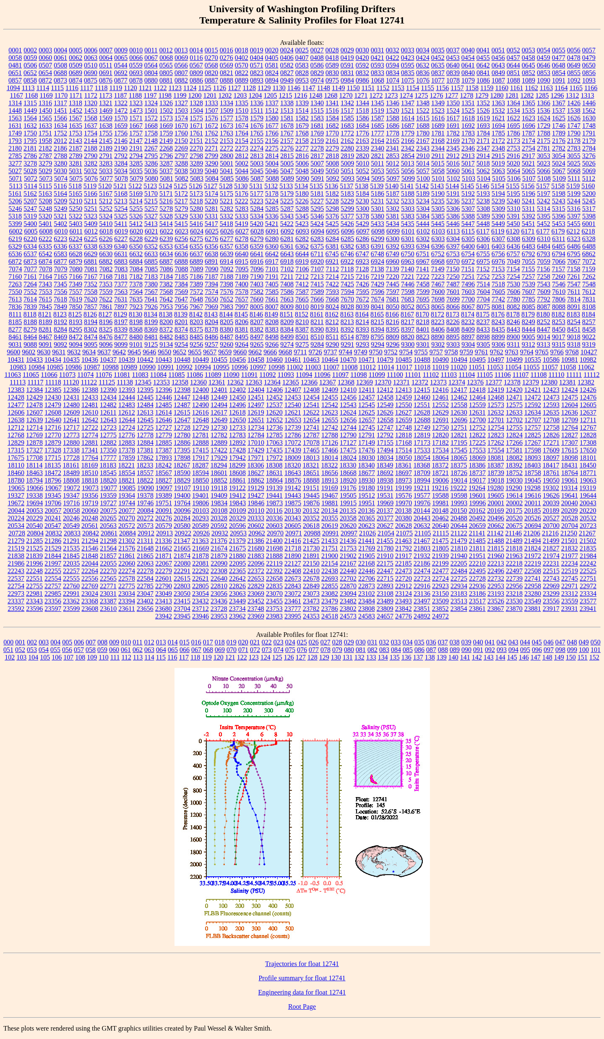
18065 (458, 457)
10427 (589, 352)
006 (79, 642)
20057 (53, 510)
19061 (569, 480)
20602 (255, 525)
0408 (317, 57)
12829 (16, 442)
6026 (227, 231)
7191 (272, 276)
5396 (558, 216)
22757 (52, 586)
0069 (181, 57)
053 (32, 649)
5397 (574, 216)
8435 (498, 329)
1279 (481, 95)
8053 (423, 306)
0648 (558, 65)
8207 (256, 321)
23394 (126, 601)
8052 (407, 306)
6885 (151, 261)
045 (537, 642)
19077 (108, 487)
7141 (422, 269)
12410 (348, 389)
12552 (440, 404)
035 (419, 642)
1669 (166, 125)
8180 (543, 314)
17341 (89, 450)
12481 (89, 404)
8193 (75, 321)
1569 (105, 118)
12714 (34, 427)
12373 (438, 382)
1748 (589, 125)
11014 (386, 367)
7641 (151, 299)
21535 (71, 548)
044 (525, 642)
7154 (513, 269)
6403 (498, 246)
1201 (209, 95)
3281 (75, 163)
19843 (237, 503)
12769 (34, 435)
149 (559, 657)
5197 (543, 193)
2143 (75, 140)
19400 (182, 495)
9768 (572, 352)
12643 (108, 419)
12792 (385, 435)
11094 (304, 374)
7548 (589, 284)
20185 (532, 510)
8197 (121, 321)
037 (443, 642)
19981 (440, 503)
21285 (34, 540)
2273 (241, 148)
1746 (558, 125)
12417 (458, 389)
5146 (482, 186)
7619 (75, 299)
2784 (589, 148)
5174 (211, 193)
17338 (71, 450)
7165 (60, 276)
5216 (166, 201)
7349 (75, 284)
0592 (362, 65)
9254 (181, 344)
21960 (495, 555)
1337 (272, 102)
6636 (181, 253)
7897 (121, 306)
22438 (329, 570)
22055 (108, 563)
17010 (255, 442)
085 (408, 649)
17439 (292, 450)
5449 (498, 223)
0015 (211, 50)
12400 (200, 389)
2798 (196, 155)
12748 (403, 427)
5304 (423, 208)
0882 (181, 80)
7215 (347, 276)
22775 (126, 586)
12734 (255, 427)
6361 (287, 246)
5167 (105, 193)
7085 (151, 269)
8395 (392, 329)
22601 (163, 578)
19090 (145, 487)
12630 (458, 412)
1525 (468, 110)
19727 (108, 503)
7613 (15, 299)
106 (57, 657)
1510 (241, 110)
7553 (45, 291)
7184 (166, 276)
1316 (45, 102)
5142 (422, 186)
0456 (498, 57)
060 (114, 649)
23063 (237, 593)
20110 (256, 510)
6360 (272, 246)
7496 (468, 284)
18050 (403, 457)
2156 (272, 140)
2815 (287, 155)
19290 (513, 487)
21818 (514, 548)
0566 (181, 65)
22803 (182, 586)
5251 (90, 208)
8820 (407, 336)
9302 (438, 344)
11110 (556, 374)
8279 (30, 329)
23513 (458, 601)
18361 (403, 465)
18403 (532, 465)
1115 (57, 87)
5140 (391, 186)
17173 (422, 442)
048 (572, 642)
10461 (292, 359)
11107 (521, 374)
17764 (89, 457)
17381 (145, 450)
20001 (495, 503)
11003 (313, 367)
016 (196, 642)
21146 (513, 533)
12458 (385, 397)
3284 (121, 163)
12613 (145, 412)
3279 (45, 163)
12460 (422, 397)
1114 (42, 87)
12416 (440, 389)
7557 (75, 291)
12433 (89, 397)
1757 (136, 133)
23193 (495, 593)
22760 (71, 586)
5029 (45, 170)
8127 (105, 314)
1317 (60, 102)
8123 (60, 314)
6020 (136, 231)
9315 (558, 344)
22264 (89, 570)
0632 (423, 65)
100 (584, 649)
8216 (392, 321)
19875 (292, 503)
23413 (163, 601)
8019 (317, 306)
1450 (45, 110)
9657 (209, 352)
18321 (310, 465)
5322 (75, 216)
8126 (90, 314)
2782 (558, 148)
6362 (302, 246)
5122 (135, 186)
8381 (241, 329)
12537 (274, 404)
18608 (237, 472)
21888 (274, 555)
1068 (377, 80)
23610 (108, 608)
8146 (256, 314)
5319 (30, 216)
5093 (347, 178)
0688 (60, 72)
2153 (226, 140)
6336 (60, 246)
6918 (287, 261)
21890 (292, 555)
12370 (383, 382)
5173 (196, 193)
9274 (287, 344)
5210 (75, 201)
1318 (75, 102)
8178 (513, 314)
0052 (513, 50)
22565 (108, 578)
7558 (90, 291)
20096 (182, 510)
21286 (52, 540)
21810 (458, 548)
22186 (422, 563)
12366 (309, 382)
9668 (285, 352)
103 (21, 657)
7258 (543, 276)
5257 (151, 208)
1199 (179, 95)
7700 (468, 299)
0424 (423, 57)
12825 (532, 435)
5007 (317, 163)
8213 (347, 321)
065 (173, 649)
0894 (272, 80)
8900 (513, 336)
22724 (440, 578)
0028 (332, 50)
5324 (105, 216)
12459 (403, 397)
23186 (477, 593)
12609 (71, 412)
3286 (151, 163)
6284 (332, 238)
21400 (274, 540)
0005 (75, 50)
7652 (226, 299)
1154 (412, 87)
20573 (145, 525)
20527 (551, 518)
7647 (181, 299)
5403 (75, 223)
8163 (347, 314)
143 (489, 657)
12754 (495, 427)
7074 (15, 269)
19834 (219, 503)
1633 (45, 125)
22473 (403, 570)
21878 (200, 555)
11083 (140, 374)
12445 (145, 397)
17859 (126, 457)
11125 (107, 382)
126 (289, 657)
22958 (532, 586)
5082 (181, 178)
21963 (514, 555)
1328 (196, 102)
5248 (45, 208)
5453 (558, 223)
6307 (498, 238)
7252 (483, 276)
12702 (514, 419)
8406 (438, 329)
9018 (574, 336)
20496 (495, 518)
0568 (211, 65)
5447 (468, 223)
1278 (466, 95)
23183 (458, 593)
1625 (558, 118)
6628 (75, 253)
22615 (182, 578)
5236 (453, 201)
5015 (438, 163)
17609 (551, 450)
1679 (302, 125)
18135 (52, 465)
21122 (458, 533)
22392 (274, 570)
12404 (255, 389)
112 (126, 657)
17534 (440, 450)
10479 (385, 359)
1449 (30, 110)
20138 (403, 510)
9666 (270, 352)
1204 (255, 95)
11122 (89, 382)
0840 (468, 72)
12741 (311, 427)
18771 (588, 472)
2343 (423, 148)
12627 (403, 412)
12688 (422, 419)
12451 (255, 397)
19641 (569, 495)
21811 (477, 548)
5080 (151, 178)
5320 (45, 216)
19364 (126, 495)
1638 (105, 125)
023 (278, 642)
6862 (589, 253)
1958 (45, 140)
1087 (498, 80)
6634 (166, 253)
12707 (532, 419)
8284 (60, 329)
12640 (52, 419)
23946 (200, 616)
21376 (219, 540)
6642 (272, 253)
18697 (403, 472)
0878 (136, 80)
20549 (71, 525)
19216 (440, 487)
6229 (151, 238)
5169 (136, 193)
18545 (108, 472)
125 (277, 657)
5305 (438, 208)
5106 (514, 178)
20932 (219, 533)
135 (395, 657)
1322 (121, 102)
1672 (211, 125)
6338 (90, 246)
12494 (219, 404)
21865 (145, 555)
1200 (194, 95)
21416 (292, 540)
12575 (514, 404)
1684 (362, 125)
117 (184, 657)
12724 (126, 427)
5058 (438, 170)
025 (302, 642)
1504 (196, 110)
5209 (60, 201)
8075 (483, 306)
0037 (453, 50)
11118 (53, 382)
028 (337, 642)
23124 (403, 593)
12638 (16, 419)
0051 (498, 50)
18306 (255, 465)
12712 (16, 427)
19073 (90, 487)
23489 (385, 601)
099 (572, 649)
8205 (226, 321)
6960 (392, 261)
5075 (76, 178)
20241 (52, 518)
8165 (377, 314)
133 (371, 657)
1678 (287, 125)
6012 (91, 231)
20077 (127, 510)
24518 (329, 616)
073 (267, 649)
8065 (438, 306)
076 (302, 649)
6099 (393, 231)
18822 (145, 480)
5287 (287, 208)
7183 (151, 276)
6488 (589, 246)
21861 (126, 555)
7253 (498, 276)
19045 (532, 480)
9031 (15, 344)
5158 (558, 186)
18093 (532, 457)
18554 (126, 472)
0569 (226, 65)
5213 (121, 201)
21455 (385, 540)
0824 (272, 72)
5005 (287, 163)
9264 (241, 344)
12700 (477, 419)
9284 (317, 344)
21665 (182, 548)
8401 (423, 329)
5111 (574, 178)
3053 (543, 155)
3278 (30, 163)
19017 (477, 480)
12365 (290, 382)
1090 (543, 80)
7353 (105, 284)
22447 (385, 570)
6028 (257, 231)
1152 (382, 87)
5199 (574, 193)
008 (102, 642)
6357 (226, 246)
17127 (348, 442)
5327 (151, 216)
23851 (422, 608)
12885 (163, 442)
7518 (498, 284)
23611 (126, 608)
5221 (226, 201)
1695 (513, 125)
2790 (90, 155)
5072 (30, 178)
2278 (317, 148)
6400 (468, 246)
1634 (60, 125)
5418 (226, 223)
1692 (468, 125)
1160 (501, 87)
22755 (34, 586)
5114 (30, 186)
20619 (329, 525)
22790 (163, 586)
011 (137, 642)
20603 (274, 525)
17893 (163, 457)
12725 (145, 427)
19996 (477, 503)
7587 (302, 291)
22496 (495, 570)
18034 (385, 457)
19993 (458, 503)
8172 (437, 314)
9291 (347, 344)
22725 (458, 578)
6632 (136, 253)
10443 (163, 359)
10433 (34, 359)
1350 (453, 102)
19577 (422, 495)
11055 (531, 367)
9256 (196, 344)
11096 (322, 374)
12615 (182, 412)
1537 (558, 110)
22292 (200, 570)
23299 (551, 593)
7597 (392, 291)
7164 (45, 276)
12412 (385, 389)
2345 (453, 148)
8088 (558, 306)
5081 (166, 178)
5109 (559, 178)
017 (208, 642)
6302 (423, 238)
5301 (377, 208)
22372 (255, 570)
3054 (558, 155)
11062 (586, 367)
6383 (362, 246)
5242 (543, 201)
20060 (90, 510)
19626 (551, 495)
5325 (121, 216)
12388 (89, 389)
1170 (61, 95)
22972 (588, 586)
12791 (366, 435)
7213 (317, 276)
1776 (362, 133)
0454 (468, 57)
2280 (347, 148)
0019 (256, 50)
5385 (438, 216)
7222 (423, 276)
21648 (145, 548)
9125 (151, 344)
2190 (121, 148)
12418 (477, 389)
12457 (366, 397)
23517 (477, 601)
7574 (211, 291)
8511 (331, 336)
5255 (136, 208)
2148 (151, 140)
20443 (422, 518)
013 (161, 642)
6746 (347, 253)
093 (502, 649)
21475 (440, 540)
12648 (200, 419)
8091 (574, 306)
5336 (272, 216)
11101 (413, 374)
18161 (70, 465)
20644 (458, 525)
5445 (438, 223)
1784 (483, 133)
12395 (145, 389)
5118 (74, 186)
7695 (423, 299)
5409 (90, 223)
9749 (360, 352)
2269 (181, 148)
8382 (256, 329)
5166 (90, 193)
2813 (256, 155)
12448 (200, 397)
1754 (90, 133)
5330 (196, 216)
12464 (477, 397)
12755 (514, 427)
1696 (528, 125)
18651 (311, 472)
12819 (422, 435)
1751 (45, 133)
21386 (255, 540)
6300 (392, 238)
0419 (347, 57)
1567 (75, 118)
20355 (329, 518)
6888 (181, 261)
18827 (163, 480)
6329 (15, 246)
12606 (16, 412)
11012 (367, 367)
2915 (498, 155)
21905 (366, 555)
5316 (574, 208)
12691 (440, 419)
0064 (105, 57)
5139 (376, 186)
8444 (528, 329)
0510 (90, 65)
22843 (292, 586)
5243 (558, 201)
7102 (287, 269)
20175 (513, 510)
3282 (90, 163)
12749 (422, 427)
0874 (75, 80)
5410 (105, 223)
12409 (329, 389)
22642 (237, 578)
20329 (237, 518)
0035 (438, 50)
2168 (438, 140)
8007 (272, 306)
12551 (422, 404)
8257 (589, 321)
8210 (302, 321)
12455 (329, 397)
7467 (438, 284)
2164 (377, 140)
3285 (136, 163)
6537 (30, 253)
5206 (15, 201)
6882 (105, 261)
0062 (75, 57)
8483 (181, 336)
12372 (419, 382)
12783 (237, 435)
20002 (514, 503)
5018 (483, 163)
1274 (406, 95)
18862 (255, 480)
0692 (121, 72)
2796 (166, 155)
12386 (71, 389)
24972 (440, 616)
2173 (513, 140)
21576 (126, 548)
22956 (514, 586)
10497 (495, 359)
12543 (348, 404)
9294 (377, 344)
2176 (558, 140)
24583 (366, 616)
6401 (483, 246)
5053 (377, 170)
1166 (590, 87)
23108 (385, 593)
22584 (145, 578)
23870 (514, 608)
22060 (126, 563)
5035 (136, 170)
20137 (384, 510)
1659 (121, 125)
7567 (151, 291)
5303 (407, 208)
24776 (403, 616)
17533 (422, 450)
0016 (226, 50)
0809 (196, 72)
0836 (423, 72)
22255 (52, 570)
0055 (558, 50)
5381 (392, 216)
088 (443, 649)
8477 (121, 336)
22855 (329, 586)
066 (185, 649)
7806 (558, 299)
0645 (528, 65)
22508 (532, 570)
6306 (483, 238)
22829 (255, 586)
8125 (75, 314)
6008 (45, 231)
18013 (311, 457)
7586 (287, 291)
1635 (75, 125)
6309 (528, 238)
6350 (136, 246)
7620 (90, 299)
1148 (323, 87)
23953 (219, 616)
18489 (71, 472)
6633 (151, 253)
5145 (467, 186)
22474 (422, 570)
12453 (292, 397)
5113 (15, 186)
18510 (89, 472)
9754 (406, 352)
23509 (440, 601)
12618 (237, 412)
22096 (255, 563)
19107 (182, 487)
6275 (196, 238)
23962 (237, 616)
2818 (332, 155)
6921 (332, 261)
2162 (347, 140)
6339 (105, 246)
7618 (60, 299)
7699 (453, 299)
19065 (16, 487)
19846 (255, 503)
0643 (498, 65)
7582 (256, 291)
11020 (458, 367)
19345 (52, 495)
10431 (16, 359)
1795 (30, 140)
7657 (241, 299)
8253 (558, 321)
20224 (16, 518)
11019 (440, 367)
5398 (589, 216)
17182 (440, 442)
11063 (13, 374)
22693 (329, 578)
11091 (249, 374)
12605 (588, 404)
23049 (163, 593)
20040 (569, 503)
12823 (495, 435)
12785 (274, 435)
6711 (316, 253)
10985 (55, 367)
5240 (513, 201)
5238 (483, 201)
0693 (136, 72)
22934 (458, 586)
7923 (136, 306)
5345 (302, 216)
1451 (60, 110)
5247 (30, 208)
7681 (392, 299)
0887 (211, 80)
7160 (15, 276)
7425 (347, 284)
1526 (483, 110)
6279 (256, 238)
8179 (528, 314)
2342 (407, 148)
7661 (272, 299)
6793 (543, 253)
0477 (558, 57)
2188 (90, 148)
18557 (145, 472)
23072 (292, 593)
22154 (329, 563)
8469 (60, 336)
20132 (310, 510)
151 (583, 657)
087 (431, 649)
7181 (121, 276)
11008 (349, 367)
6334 (30, 246)
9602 (28, 352)
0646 (543, 65)
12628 (422, 412)
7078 (45, 269)
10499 (514, 359)
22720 (403, 578)
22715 (385, 578)
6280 (272, 238)
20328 (219, 518)
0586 (317, 65)
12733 (237, 427)
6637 (196, 253)
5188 (407, 193)
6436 (513, 246)
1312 (572, 95)
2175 (543, 140)
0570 (241, 65)
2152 (211, 140)
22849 (311, 586)
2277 (302, 148)
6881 (90, 261)
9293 (362, 344)
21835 (588, 548)
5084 (212, 178)
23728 (219, 608)
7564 (136, 291)
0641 (468, 65)
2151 (196, 140)
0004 (60, 50)
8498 (272, 336)
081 (361, 649)
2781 (543, 148)
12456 (348, 397)
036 (431, 642)
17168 (403, 442)
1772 (347, 133)
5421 (272, 223)
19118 (219, 487)
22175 (385, 563)
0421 (377, 57)
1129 (264, 87)
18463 (34, 472)
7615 (45, 299)
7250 (453, 276)
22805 (200, 586)
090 (466, 649)
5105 (498, 178)
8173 (452, 314)
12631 (477, 412)
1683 (347, 125)
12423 (551, 389)
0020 (272, 50)
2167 (423, 140)
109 (92, 657)
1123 (175, 87)
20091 (164, 510)
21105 (422, 533)
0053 (528, 50)
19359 (108, 495)
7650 (211, 299)
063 (149, 649)
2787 (45, 155)
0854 (558, 72)
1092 (574, 80)
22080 (182, 563)
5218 (196, 201)
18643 (292, 472)
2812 (241, 155)
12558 (458, 404)
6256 (181, 238)
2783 (574, 148)
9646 (149, 352)
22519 (569, 570)
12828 (588, 435)
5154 (497, 186)
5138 (361, 186)
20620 (348, 525)
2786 (30, 155)
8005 (256, 306)
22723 (422, 578)
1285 (542, 95)
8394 (377, 329)
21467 (422, 540)
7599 (423, 291)
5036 (151, 170)
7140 (407, 269)
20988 (312, 533)
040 (478, 642)
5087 (257, 178)
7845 (45, 306)
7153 (498, 269)
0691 (105, 72)
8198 (136, 321)
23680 (163, 608)
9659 (225, 352)
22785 (145, 586)
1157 (456, 87)
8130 (135, 314)
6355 (196, 246)
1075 (407, 80)
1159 (486, 87)
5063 (498, 170)
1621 (498, 118)
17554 (495, 450)
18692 (385, 472)
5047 (287, 170)
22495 (477, 570)
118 (195, 657)
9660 (240, 352)
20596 (237, 525)
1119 (115, 87)
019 (231, 642)
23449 (237, 601)
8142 (196, 314)
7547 (574, 284)
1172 (90, 95)
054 (44, 649)
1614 (407, 118)
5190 (438, 193)
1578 (241, 118)
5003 (256, 163)
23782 (311, 608)
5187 (392, 193)
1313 (587, 95)
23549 (532, 601)
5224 (272, 201)
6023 (181, 231)
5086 (242, 178)
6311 (558, 238)
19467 (329, 495)
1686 (392, 125)
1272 (376, 95)
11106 (503, 374)
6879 (75, 261)
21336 (163, 540)
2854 (407, 155)
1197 (149, 95)
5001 (226, 163)
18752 (514, 472)
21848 (89, 555)
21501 (569, 540)
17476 (366, 450)
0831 (347, 72)
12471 (514, 397)
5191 (453, 193)
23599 (71, 608)
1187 (120, 95)
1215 (285, 95)
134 (383, 657)
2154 (241, 140)
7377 (121, 284)
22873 (366, 586)
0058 (15, 57)
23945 (182, 616)
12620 (274, 412)
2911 (437, 155)
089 (455, 649)
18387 (495, 465)
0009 (121, 50)
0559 (136, 65)
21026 (367, 533)
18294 (218, 465)
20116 (274, 510)
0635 (438, 65)
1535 (528, 110)
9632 (74, 352)
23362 (71, 601)
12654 (311, 419)
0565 (166, 65)
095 (525, 649)
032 (384, 642)
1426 (574, 102)
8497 (256, 336)
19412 (237, 495)
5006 (302, 163)
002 (32, 642)
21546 (89, 548)
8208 (272, 321)
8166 (392, 314)
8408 (453, 329)
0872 (45, 80)
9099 (121, 344)
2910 (423, 155)
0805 (166, 72)
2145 (105, 140)
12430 (52, 397)
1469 (105, 110)
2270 (196, 148)
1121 (145, 87)
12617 (219, 412)
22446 (366, 570)
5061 (468, 170)
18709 (422, 472)
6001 (589, 223)
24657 (385, 616)
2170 (468, 140)
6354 (181, 246)
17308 (588, 442)
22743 (551, 578)
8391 (332, 329)
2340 (377, 148)
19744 (126, 503)
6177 (543, 231)
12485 (163, 404)
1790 (574, 133)
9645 (134, 352)
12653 (292, 419)
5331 (211, 216)
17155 (385, 442)
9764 (527, 352)
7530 (513, 284)
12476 (588, 397)
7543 (543, 284)
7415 (317, 284)
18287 (200, 465)
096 (537, 649)
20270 (126, 518)
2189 (105, 148)
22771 (108, 586)
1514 (302, 110)
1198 (165, 95)
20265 (108, 518)
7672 (362, 299)
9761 (481, 352)
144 (500, 657)
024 (290, 642)
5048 (302, 170)
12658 (385, 419)
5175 (226, 193)
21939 (440, 555)
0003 (45, 50)
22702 (348, 578)
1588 (392, 118)
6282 (302, 238)
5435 (407, 223)
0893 (256, 80)
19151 (311, 487)
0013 (181, 50)
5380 (377, 216)
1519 (377, 110)
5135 (316, 186)
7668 (332, 299)
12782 (219, 435)
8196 (105, 321)
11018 (422, 367)
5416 (196, 223)
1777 (377, 133)
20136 (366, 510)
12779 (163, 435)
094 (513, 649)
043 (513, 642)
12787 (311, 435)
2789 (75, 155)
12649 (219, 419)
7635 (136, 299)
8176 (498, 314)
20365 (366, 518)
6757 (513, 253)
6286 (362, 238)
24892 (422, 616)
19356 (89, 495)
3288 (181, 163)
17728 (71, 457)
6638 (211, 253)
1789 (558, 133)
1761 (196, 133)
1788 (543, 133)
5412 (136, 223)
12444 (126, 397)
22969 (551, 586)
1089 (528, 80)
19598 (458, 495)
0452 (438, 57)
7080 (76, 269)
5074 (61, 178)
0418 (332, 57)
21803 (422, 548)
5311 (528, 208)
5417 (211, 223)
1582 (302, 118)
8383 (272, 329)
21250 (568, 533)
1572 (151, 118)
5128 (225, 186)
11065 (31, 374)
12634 (532, 412)
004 (55, 642)
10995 (221, 367)
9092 (60, 344)
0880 (151, 80)
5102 (453, 178)
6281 (287, 238)
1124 (189, 87)
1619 (483, 118)
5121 (120, 186)
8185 (15, 321)
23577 (588, 601)
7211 (286, 276)
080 (349, 649)
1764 (241, 133)
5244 (574, 201)
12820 (440, 435)
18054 (422, 457)
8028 (347, 306)
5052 (362, 170)
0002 (30, 50)
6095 (332, 231)
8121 (45, 314)
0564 (151, 65)
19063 (588, 480)
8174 (467, 314)
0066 (136, 57)
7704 (483, 299)
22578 (126, 578)
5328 (166, 216)
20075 (108, 510)
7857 (90, 306)
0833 (377, 72)
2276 (287, 148)
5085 (227, 178)
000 (8, 642)
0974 (317, 80)
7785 (528, 299)
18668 (348, 472)
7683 (407, 299)
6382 (347, 246)
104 (33, 657)
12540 (292, 404)
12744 (348, 427)
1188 (135, 95)
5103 (468, 178)
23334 (588, 593)
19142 (292, 487)
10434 (52, 359)
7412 (302, 284)
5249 (60, 208)
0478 (574, 57)
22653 (255, 578)
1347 (407, 102)
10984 (36, 367)
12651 (255, 419)
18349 (384, 465)
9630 (43, 352)
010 (126, 642)
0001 (15, 50)
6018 (106, 231)
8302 (90, 329)
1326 (166, 102)
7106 (302, 269)
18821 (126, 480)
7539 (528, 284)
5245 (589, 201)
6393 (407, 246)
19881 (329, 503)
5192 (468, 193)
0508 (60, 65)
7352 (90, 284)
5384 (423, 216)
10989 (128, 367)
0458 (528, 57)
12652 (274, 419)
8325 (105, 329)
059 (102, 649)
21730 (311, 548)
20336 (274, 518)
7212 (302, 276)
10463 (311, 359)
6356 (211, 246)
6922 (347, 261)
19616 (532, 495)
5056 (407, 170)
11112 (591, 374)
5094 (363, 178)
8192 (60, 321)
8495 (241, 336)
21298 (108, 540)
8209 (287, 321)
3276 (589, 155)
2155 (256, 140)
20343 (292, 518)
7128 (362, 269)
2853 (392, 155)
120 (218, 657)
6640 (241, 253)
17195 (458, 442)
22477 (440, 570)
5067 (558, 170)
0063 (90, 57)
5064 (513, 170)
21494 (532, 540)
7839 (30, 306)
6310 (543, 238)
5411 (120, 223)
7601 (453, 291)
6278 (241, 238)
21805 (440, 548)
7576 (226, 291)
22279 (163, 570)
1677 (272, 125)
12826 (551, 435)
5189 (423, 193)
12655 (329, 419)
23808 (366, 608)
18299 (237, 465)
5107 (529, 178)
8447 (543, 329)
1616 (438, 118)
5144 (452, 186)
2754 (528, 148)
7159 (588, 269)
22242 (588, 563)
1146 (293, 87)
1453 (90, 110)
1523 (438, 110)
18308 (274, 465)
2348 (498, 148)
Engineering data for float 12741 (302, 992)
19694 (34, 503)
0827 (287, 72)
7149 (437, 269)
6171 (528, 231)
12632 (495, 412)
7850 (75, 306)
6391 (377, 246)
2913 (468, 155)
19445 (311, 495)
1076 (423, 80)
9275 (302, 344)
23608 (89, 608)
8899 (498, 336)
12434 (108, 397)
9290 (332, 344)
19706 (52, 503)
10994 (202, 367)
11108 (539, 374)
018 (220, 642)
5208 (45, 201)
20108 (219, 510)
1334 (226, 102)
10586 (551, 359)
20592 (219, 525)
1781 (438, 133)
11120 (71, 382)
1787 (528, 133)
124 (265, 657)
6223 (60, 238)
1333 (211, 102)
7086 (166, 269)
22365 (237, 570)
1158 (472, 87)
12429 (34, 397)
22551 (34, 578)
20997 (349, 533)
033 (396, 642)
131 (348, 657)
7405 (272, 284)
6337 (75, 246)
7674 (377, 299)
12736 (274, 427)
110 (103, 657)
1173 (105, 95)
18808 (71, 480)
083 (384, 649)
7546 (558, 284)
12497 (255, 404)
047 (560, 642)
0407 (302, 57)
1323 (136, 102)
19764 (182, 503)
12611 (108, 412)
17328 (52, 450)
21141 (477, 533)
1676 (256, 125)
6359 (256, 246)
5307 (468, 208)
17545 (458, 450)
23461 (292, 601)
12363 (253, 382)
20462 (440, 518)
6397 (453, 246)
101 (596, 649)
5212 (105, 201)
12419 (495, 389)
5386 (453, 216)
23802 (348, 608)
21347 (182, 540)
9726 (315, 352)
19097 (164, 487)
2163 (362, 140)
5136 (331, 186)
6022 (166, 231)
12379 (530, 382)
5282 (226, 208)
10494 (458, 359)
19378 (145, 495)
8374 (181, 329)
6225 (90, 238)
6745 (332, 253)
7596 (377, 291)
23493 (403, 601)
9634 (89, 352)
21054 (386, 533)
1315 (30, 102)
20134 (329, 510)
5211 (90, 201)
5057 (423, 170)
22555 (71, 578)
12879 (52, 442)
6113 (453, 231)
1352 (483, 102)
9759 (466, 352)
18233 (144, 465)
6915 (241, 261)
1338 (287, 102)
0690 (90, 72)
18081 (495, 457)
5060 (453, 170)
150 (571, 657)
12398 (182, 389)
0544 (121, 65)
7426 (362, 284)
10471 (366, 359)
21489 (514, 540)
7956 (181, 306)
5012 (392, 163)
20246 (71, 518)
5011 (377, 163)
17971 (255, 457)
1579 (256, 118)
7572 (196, 291)
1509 (226, 110)
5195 (513, 193)
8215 (377, 321)
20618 (311, 525)
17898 (182, 457)
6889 (196, 261)
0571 (256, 65)
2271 (211, 148)
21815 (495, 548)
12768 (16, 435)
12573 (495, 404)
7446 (407, 284)
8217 (407, 321)
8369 (151, 329)
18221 (126, 465)
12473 (551, 397)
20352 (311, 518)
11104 (466, 374)
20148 (440, 510)
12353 (161, 382)
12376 (475, 382)
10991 (165, 367)
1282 (527, 95)
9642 (119, 352)
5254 (121, 208)
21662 (163, 548)
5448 (483, 223)
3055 (574, 155)
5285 (272, 208)
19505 (348, 495)
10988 (110, 367)
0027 (317, 50)
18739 (495, 472)
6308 (513, 238)
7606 (513, 291)
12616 (200, 412)
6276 (211, 238)
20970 (275, 533)
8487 (226, 336)
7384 (181, 284)
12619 (255, 412)
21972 (532, 555)
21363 (200, 540)
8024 (332, 306)
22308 (219, 570)
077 (314, 649)
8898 (483, 336)
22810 (219, 586)
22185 (403, 563)
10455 (219, 359)
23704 (182, 608)
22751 (588, 578)
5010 (362, 163)
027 (325, 642)
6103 (438, 231)
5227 (317, 201)
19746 (145, 503)
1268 (330, 95)
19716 (71, 503)
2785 (15, 155)
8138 (165, 314)
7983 (226, 306)
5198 (558, 193)
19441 (274, 495)
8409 (468, 329)
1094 (13, 87)
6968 (438, 261)
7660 (256, 299)
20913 (164, 533)
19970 (403, 503)
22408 (292, 570)
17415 (200, 450)
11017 (404, 367)
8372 (166, 329)
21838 (16, 555)
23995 (292, 616)
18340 (366, 465)
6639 (226, 253)
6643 (287, 253)
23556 (551, 601)
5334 (256, 216)
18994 (422, 480)
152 (594, 657)
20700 (551, 525)
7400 (241, 284)
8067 (468, 306)
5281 (211, 208)
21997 (52, 563)
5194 (498, 193)
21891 (311, 555)
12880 (71, 442)
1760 (181, 133)
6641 (256, 253)
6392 (392, 246)
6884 (136, 261)
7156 (543, 269)
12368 (346, 382)
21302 (126, 540)
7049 (513, 261)
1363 (498, 102)
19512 (366, 495)
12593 (551, 404)
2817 (317, 155)
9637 (104, 352)
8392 (347, 329)
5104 (483, 178)
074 (278, 649)
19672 (16, 503)
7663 (287, 299)
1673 (226, 125)
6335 (45, 246)
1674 (241, 125)
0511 (105, 65)
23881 (532, 608)
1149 (338, 87)
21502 (588, 540)
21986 (16, 563)
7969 (211, 306)
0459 (543, 57)
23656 (145, 608)
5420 (256, 223)
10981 (569, 359)
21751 (329, 548)
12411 (366, 389)
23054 (200, 593)
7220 (392, 276)
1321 (105, 102)
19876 (311, 503)
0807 (181, 72)
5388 (468, 216)
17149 (366, 442)
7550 (15, 291)
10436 (89, 359)
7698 (438, 299)
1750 (30, 133)
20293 (200, 518)
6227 (121, 238)
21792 (403, 548)
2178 (574, 140)
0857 (15, 80)
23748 (255, 608)
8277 (15, 329)
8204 (211, 321)
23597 (52, 608)
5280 (196, 208)
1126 (219, 87)
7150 (452, 269)
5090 (302, 178)
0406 (287, 57)
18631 (274, 472)
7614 (30, 299)
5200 (589, 193)
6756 (498, 253)
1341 (332, 102)
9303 (453, 344)
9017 (558, 336)
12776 (126, 435)
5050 (332, 170)
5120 (105, 186)
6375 (317, 246)
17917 (200, 457)
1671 (196, 125)
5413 (151, 223)
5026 (589, 163)
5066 (543, 170)
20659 (477, 525)
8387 (302, 329)
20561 (89, 525)
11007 (331, 367)
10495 (477, 359)
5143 (437, 186)
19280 (495, 487)
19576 (403, 495)
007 (91, 642)
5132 (271, 186)
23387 (108, 601)
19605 (495, 495)
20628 (403, 525)
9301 (423, 344)
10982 (588, 359)
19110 (201, 487)
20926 (201, 533)
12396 (163, 389)
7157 (558, 269)
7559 (105, 291)
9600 (13, 352)
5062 (483, 170)
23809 (385, 608)
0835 (407, 72)
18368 (421, 465)
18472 (52, 472)
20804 (35, 533)
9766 (557, 352)
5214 (136, 201)
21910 (385, 555)
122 (242, 657)
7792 (543, 299)
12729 (200, 427)
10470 (348, 359)
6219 (15, 238)
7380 (151, 284)
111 (115, 657)
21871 (163, 555)
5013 (407, 163)
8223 (438, 321)
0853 (543, 72)
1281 (511, 95)
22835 (274, 586)
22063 (145, 563)
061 (126, 649)
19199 (403, 487)
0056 (574, 50)
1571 (136, 118)
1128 (249, 87)
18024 (348, 457)
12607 (34, 412)
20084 (145, 510)
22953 (495, 586)
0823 (256, 72)
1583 (317, 118)
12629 (440, 412)
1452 (75, 110)
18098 (569, 457)
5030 (60, 170)
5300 (362, 208)
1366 (543, 102)
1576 (211, 118)
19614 (514, 495)
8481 (151, 336)
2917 (528, 155)
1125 (204, 87)
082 (372, 649)
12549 (385, 404)
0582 (287, 65)
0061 (60, 57)
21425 (311, 540)
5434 (392, 223)
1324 (151, 102)
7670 (347, 299)
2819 (347, 155)
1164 (561, 87)
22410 (311, 570)
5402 (60, 223)
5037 (166, 170)
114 (149, 657)
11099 (377, 374)
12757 (532, 427)
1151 (368, 87)
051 (8, 649)
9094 (75, 344)
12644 (126, 419)
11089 (213, 374)
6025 (212, 231)
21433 (329, 540)
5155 (512, 186)
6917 (272, 261)
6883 (121, 261)
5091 (317, 178)
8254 (574, 321)
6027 (242, 231)
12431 (71, 397)
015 (185, 642)
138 (430, 657)
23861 (477, 608)
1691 (453, 125)
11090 (231, 374)
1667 (136, 125)
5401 (45, 223)
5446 (453, 223)
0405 (272, 57)
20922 (182, 533)
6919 (302, 261)
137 (418, 657)
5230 (362, 201)
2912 (453, 155)
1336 (256, 102)
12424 (569, 389)
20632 (422, 525)
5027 (15, 170)
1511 (256, 110)
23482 (348, 601)
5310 (513, 208)
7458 (423, 284)
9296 (392, 344)
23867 (495, 608)
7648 (196, 299)
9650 (164, 352)
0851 (513, 72)
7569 (181, 291)
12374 (456, 382)
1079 (468, 80)
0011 (150, 50)
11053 (495, 367)
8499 (287, 336)
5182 (332, 193)
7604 (483, 291)
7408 (287, 284)
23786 (329, 608)
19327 (16, 495)
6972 (468, 261)
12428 (16, 397)
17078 (311, 442)
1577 (226, 118)
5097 (393, 178)
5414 (166, 223)
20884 (127, 533)
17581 (514, 450)
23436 (219, 601)
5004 (272, 163)
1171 (75, 95)
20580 (182, 525)
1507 (211, 110)
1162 (531, 87)
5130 (240, 186)
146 (524, 657)
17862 (145, 457)
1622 (513, 118)
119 (206, 657)
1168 (31, 95)
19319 (587, 487)
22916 (422, 586)
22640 (219, 578)
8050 (392, 306)
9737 (330, 352)
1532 (498, 110)
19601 (477, 495)
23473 (311, 601)
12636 (569, 412)
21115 (440, 533)
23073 (311, 593)
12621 (292, 412)
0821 (226, 72)
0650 (589, 65)
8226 (453, 321)
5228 (332, 201)
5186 (377, 193)
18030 (366, 457)
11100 (395, 374)
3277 (15, 163)
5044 (241, 170)
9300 (407, 344)
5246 (15, 208)
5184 (362, 193)
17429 (255, 450)
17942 (237, 457)
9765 (542, 352)
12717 (71, 427)
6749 (392, 253)
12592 (532, 404)
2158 (302, 140)
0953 (302, 80)
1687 (407, 125)
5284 (256, 208)
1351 (468, 102)
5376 (332, 216)
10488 (422, 359)
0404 (256, 57)
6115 (467, 231)
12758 (551, 427)
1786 (513, 133)
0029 (347, 50)
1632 (30, 125)
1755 (105, 133)
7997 (241, 306)
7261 (574, 276)
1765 (256, 133)
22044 (89, 563)
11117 (35, 382)
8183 (573, 314)
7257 (528, 276)
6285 (347, 238)
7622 (105, 299)
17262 (495, 442)
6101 (408, 231)
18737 (477, 472)
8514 (347, 336)
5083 (196, 178)
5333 (241, 216)
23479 (329, 601)
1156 (442, 87)
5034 (121, 170)
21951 (477, 555)
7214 (332, 276)
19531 (385, 495)
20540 (34, 525)
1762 (211, 133)
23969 (255, 616)
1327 (181, 102)
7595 (362, 291)
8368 (136, 329)
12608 (52, 412)
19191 (385, 487)
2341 (392, 148)
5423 (302, 223)
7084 (136, 269)
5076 (91, 178)
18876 (292, 480)
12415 (422, 389)
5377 (347, 216)
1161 (516, 87)
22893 (385, 586)
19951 (366, 503)
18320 (292, 465)
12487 (182, 404)
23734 (237, 608)
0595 (407, 65)
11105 (484, 374)
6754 (468, 253)
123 (254, 657)
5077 (106, 178)
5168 (121, 193)
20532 (588, 518)
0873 (60, 80)
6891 (211, 261)
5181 (317, 193)
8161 (316, 314)
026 (314, 642)
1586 (362, 118)
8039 (362, 306)
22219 (532, 563)
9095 (90, 344)
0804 (151, 72)
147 (536, 657)
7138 (377, 269)
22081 (200, 563)
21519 (16, 548)
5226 (302, 201)
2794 (136, 155)
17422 (219, 450)
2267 (151, 148)
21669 (200, 548)
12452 (274, 397)
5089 (287, 178)
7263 (15, 284)
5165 (75, 193)
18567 (163, 472)
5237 (468, 201)
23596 (34, 608)
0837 (438, 72)
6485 (558, 246)
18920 (348, 480)
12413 (403, 389)
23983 (274, 616)
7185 (181, 276)
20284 (182, 518)
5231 (377, 201)
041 (490, 642)
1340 (317, 102)
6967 (423, 261)
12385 (52, 389)
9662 (255, 352)
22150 (311, 563)
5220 (211, 201)
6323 (574, 238)
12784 (255, 435)
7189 (241, 276)
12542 (329, 404)
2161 (332, 140)
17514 (403, 450)
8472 (75, 336)
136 (406, 657)
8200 (166, 321)
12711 (588, 419)
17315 (16, 450)
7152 (482, 269)
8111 (15, 314)
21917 (403, 555)
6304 (453, 238)
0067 (151, 57)
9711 (300, 352)
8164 (362, 314)
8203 (196, 321)
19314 (569, 487)
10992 (184, 367)
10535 (532, 359)
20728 (16, 533)
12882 (108, 442)
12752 (477, 427)
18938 (385, 480)
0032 (392, 50)
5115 (45, 186)
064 (161, 649)
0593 (377, 65)
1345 (377, 102)
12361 (216, 382)
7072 (589, 261)
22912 (403, 586)
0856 (589, 72)
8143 (211, 314)
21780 (385, 548)
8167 (407, 314)
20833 (72, 533)
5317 (589, 208)
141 (465, 657)
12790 (348, 435)
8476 (105, 336)
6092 (287, 231)
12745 (366, 427)
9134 (166, 344)
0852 (528, 72)
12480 (71, 404)
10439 (126, 359)
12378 (512, 382)
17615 (569, 450)
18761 (551, 472)
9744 (345, 352)
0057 (589, 50)
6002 (15, 231)
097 (549, 649)
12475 (569, 397)
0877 (121, 80)
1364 (513, 102)
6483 (528, 246)
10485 (403, 359)
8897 (468, 336)
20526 (532, 518)
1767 (287, 133)
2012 (60, 140)
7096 (257, 269)
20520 (514, 518)
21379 (237, 540)
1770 (332, 133)
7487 (453, 284)
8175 (482, 314)
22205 (458, 563)
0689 (75, 72)
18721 (440, 472)
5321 (60, 216)
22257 (71, 570)
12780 (182, 435)
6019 (121, 231)
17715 (52, 457)
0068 (166, 57)
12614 (163, 412)
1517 (347, 110)
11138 (125, 382)
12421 (532, 389)
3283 (105, 163)
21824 (532, 548)
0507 (45, 65)
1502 (166, 110)
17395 (182, 450)
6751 (423, 253)
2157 (287, 140)
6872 (15, 261)
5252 (105, 208)
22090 (219, 563)
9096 (105, 344)
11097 (340, 374)
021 (255, 642)
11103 (449, 374)
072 (255, 649)
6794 (558, 253)
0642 (483, 65)
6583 (60, 253)
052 (20, 649)
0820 (211, 72)
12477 (16, 404)
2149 (166, 140)
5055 (392, 170)
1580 (272, 118)
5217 (181, 201)
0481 (15, 65)
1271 (360, 95)
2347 (483, 148)
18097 (551, 457)
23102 (366, 593)
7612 (589, 291)
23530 (514, 601)
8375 (196, 329)
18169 (89, 465)
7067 (574, 261)
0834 (392, 72)
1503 (181, 110)
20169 (495, 510)
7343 (45, 284)
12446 (163, 397)
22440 (348, 570)
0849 (498, 72)
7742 (498, 299)
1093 (589, 80)
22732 (495, 578)
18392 (513, 465)
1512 (272, 110)
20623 (366, 525)
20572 (126, 525)
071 (243, 649)
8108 (589, 306)
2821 (377, 155)
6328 (589, 238)
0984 (347, 80)
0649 (574, 65)
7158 (573, 269)
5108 (544, 178)
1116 (71, 87)
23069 (255, 593)
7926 (151, 306)
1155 (427, 87)
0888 (226, 80)
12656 (348, 419)
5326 (136, 216)
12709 (569, 419)
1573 (166, 118)
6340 (121, 246)
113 (138, 657)
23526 (495, 601)
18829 (182, 480)
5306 (453, 208)
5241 (528, 201)
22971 (569, 586)
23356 (52, 601)
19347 (71, 495)
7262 (589, 276)
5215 (151, 201)
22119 (274, 563)
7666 (317, 299)
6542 (45, 253)
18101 (588, 457)
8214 (362, 321)
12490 (200, 404)
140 (453, 657)
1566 (60, 118)
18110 (16, 465)
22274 (126, 570)
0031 (377, 50)
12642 (89, 419)
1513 (287, 110)
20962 (256, 533)
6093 (302, 231)
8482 (166, 336)
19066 (34, 487)
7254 (513, 276)
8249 (528, 321)
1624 (543, 118)
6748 (377, 253)
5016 (453, 163)
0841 (483, 72)
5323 (90, 216)
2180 (15, 148)
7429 (377, 284)
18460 (16, 472)
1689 (438, 125)
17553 (477, 450)
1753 (75, 133)
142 (477, 657)
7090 (212, 269)
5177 (256, 193)
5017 (468, 163)
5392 (528, 216)
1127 (234, 87)
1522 (423, 110)
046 (549, 642)
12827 (569, 435)
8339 (121, 329)
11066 (49, 374)
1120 (130, 87)
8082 (513, 306)
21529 (52, 548)
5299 (347, 208)
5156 (527, 186)
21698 (274, 548)
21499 (551, 540)
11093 (286, 374)
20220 (587, 510)
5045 (256, 170)
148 (547, 657)
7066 (558, 261)
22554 (52, 578)
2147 (136, 140)
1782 (453, 133)
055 (55, 649)
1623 (528, 118)
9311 (513, 344)
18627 (255, 472)
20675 (514, 525)
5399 (15, 223)
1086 (483, 80)
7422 (332, 284)
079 (337, 649)
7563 (121, 291)
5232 (392, 201)
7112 (332, 269)
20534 (16, 525)
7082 (106, 269)
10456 (237, 359)
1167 (16, 95)
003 (44, 642)
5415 (181, 223)
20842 (90, 533)
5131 (256, 186)
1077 (438, 80)
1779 (407, 133)
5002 (241, 163)
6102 (423, 231)
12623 (329, 412)
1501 (151, 110)
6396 (438, 246)
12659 (403, 419)
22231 (551, 563)
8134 (150, 314)
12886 (182, 442)
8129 (120, 314)
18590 (182, 472)
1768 (302, 133)
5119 (89, 186)
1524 (453, 110)
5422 (287, 223)
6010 (61, 231)
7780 (513, 299)
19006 (440, 480)
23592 (16, 608)
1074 (392, 80)
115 (161, 657)
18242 (163, 465)
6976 (498, 261)
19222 (458, 487)
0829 (317, 72)
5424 (317, 223)
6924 (377, 261)
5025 (574, 163)
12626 (385, 412)
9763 (511, 352)
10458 (255, 359)
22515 (551, 570)
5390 (498, 216)
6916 (256, 261)
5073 (45, 178)
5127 (210, 186)
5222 (241, 201)
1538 (574, 110)
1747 (574, 125)
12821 (458, 435)
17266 (514, 442)
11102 (431, 374)
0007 (105, 50)
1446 (589, 102)
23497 (422, 601)
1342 (347, 102)
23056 (219, 593)
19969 (385, 503)
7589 (317, 291)
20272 (145, 518)
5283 (241, 208)
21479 (458, 540)
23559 (569, 601)
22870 (348, 586)
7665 (302, 299)
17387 (163, 450)
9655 (194, 352)
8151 (286, 314)
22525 (588, 570)
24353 (311, 616)
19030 (514, 480)
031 (372, 642)
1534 (513, 110)
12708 (551, 419)
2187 (75, 148)
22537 (16, 578)
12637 (588, 412)
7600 (438, 291)
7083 (121, 269)
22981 (34, 593)
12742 (329, 427)
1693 (483, 125)
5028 (30, 170)
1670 (181, 125)
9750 (376, 352)
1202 (225, 95)
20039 (551, 503)
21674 (219, 548)
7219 (377, 276)
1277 (451, 95)
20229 (34, 518)
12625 (366, 412)
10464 (329, 359)
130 (336, 657)
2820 (362, 155)
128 (312, 657)
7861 (105, 306)
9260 (226, 344)
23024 (89, 593)
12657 (366, 419)
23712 (200, 608)
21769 (366, 548)
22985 (52, 593)
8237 (483, 321)
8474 (90, 336)
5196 (528, 193)
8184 (588, 314)
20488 (458, 518)
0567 (196, 65)
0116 (196, 57)
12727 (163, 427)
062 (138, 649)
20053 (34, 510)
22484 (458, 570)
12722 (89, 427)
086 (419, 649)
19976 (422, 503)
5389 (483, 216)
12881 (89, 442)
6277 (226, 238)
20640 (440, 525)
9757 (436, 352)
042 (502, 642)
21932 (422, 555)
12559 (477, 404)
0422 (392, 57)
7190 (256, 276)
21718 (292, 548)
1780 (423, 133)
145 (512, 657)
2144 (90, 140)
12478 (34, 404)
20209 (569, 510)
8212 (332, 321)
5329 (181, 216)
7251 (468, 276)
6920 (317, 261)
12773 (71, 435)
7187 (211, 276)
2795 (151, 155)
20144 (421, 510)
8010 (302, 306)
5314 (543, 208)
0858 (30, 80)
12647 (182, 419)
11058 (568, 367)
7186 (196, 276)
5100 (423, 178)
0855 (574, 72)
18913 (329, 480)
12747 (385, 427)
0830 (332, 72)
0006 (90, 50)
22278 (145, 570)
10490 (440, 359)
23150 (440, 593)
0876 (105, 80)
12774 (89, 435)
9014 (543, 336)
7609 (543, 291)
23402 (145, 601)
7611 (573, 291)
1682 (332, 125)
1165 (576, 87)
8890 (438, 336)
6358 (241, 246)
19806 (200, 503)
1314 (15, 102)
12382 (586, 382)
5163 (45, 193)
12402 (237, 389)
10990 (147, 367)
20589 (200, 525)
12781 (200, 435)
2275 (272, 148)
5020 (513, 163)
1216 (300, 95)
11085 (176, 374)
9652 (179, 352)
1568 (90, 118)
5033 (105, 170)
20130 (292, 510)
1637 (90, 125)
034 (408, 642)
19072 (71, 487)
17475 (348, 450)
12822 (477, 435)
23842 (403, 608)
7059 (543, 261)
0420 (362, 57)
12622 (311, 412)
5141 (407, 186)
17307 (569, 442)
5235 (438, 201)
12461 (440, 397)
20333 (255, 518)
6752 (438, 253)
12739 (292, 427)
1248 (315, 95)
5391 (513, 216)
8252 (543, 321)
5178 (272, 193)
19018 (495, 480)
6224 (75, 238)
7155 (528, 269)
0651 (15, 72)
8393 (362, 329)
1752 (60, 133)
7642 (166, 299)
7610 (558, 291)
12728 (182, 427)
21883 (255, 555)
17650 (588, 450)
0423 (407, 57)
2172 (498, 140)
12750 (440, 427)
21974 (551, 555)
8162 (331, 314)
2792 (121, 155)
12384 (34, 389)
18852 (219, 480)
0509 (75, 65)
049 (584, 642)
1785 (498, 133)
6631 (121, 253)
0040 (468, 50)
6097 (363, 231)
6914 (226, 261)
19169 (329, 487)
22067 (163, 563)
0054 (543, 50)
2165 (392, 140)
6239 (166, 238)
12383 (16, 389)
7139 (392, 269)
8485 (196, 336)
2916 (513, 155)
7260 (558, 276)
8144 (226, 314)
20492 (477, 518)
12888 (200, 442)
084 (396, 649)
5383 (407, 216)
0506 (30, 65)
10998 (276, 367)
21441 (366, 540)
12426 (588, 389)
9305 (483, 344)
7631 (121, 299)
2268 (166, 148)
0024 (287, 50)
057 (79, 649)
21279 (16, 540)
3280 (60, 163)
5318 (15, 216)
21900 (329, 555)
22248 (34, 570)
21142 (495, 533)
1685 (377, 125)
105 (45, 657)
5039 (196, 170)
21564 (108, 548)
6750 (407, 253)
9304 (468, 344)
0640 (453, 65)
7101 (272, 269)
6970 (453, 261)
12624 (348, 412)
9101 (136, 344)
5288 (302, 208)
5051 (347, 170)
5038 (181, 170)
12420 (514, 389)
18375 (458, 465)
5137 (346, 186)
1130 (278, 87)
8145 (241, 314)
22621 (200, 578)
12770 (52, 435)
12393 (126, 389)
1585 (347, 118)
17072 (292, 442)
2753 (513, 148)
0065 (121, 57)
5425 (332, 223)
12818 (403, 435)
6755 (483, 253)
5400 (30, 223)
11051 (477, 367)
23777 (292, 608)
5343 (287, 216)
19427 (255, 495)
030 (361, 642)
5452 (543, 223)
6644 (302, 253)
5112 (588, 178)
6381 (332, 246)
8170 (422, 314)
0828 (302, 72)
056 (67, 649)
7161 (30, 276)
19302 (550, 487)
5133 (286, 186)
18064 (440, 457)
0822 (241, 72)
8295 (75, 329)
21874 (182, 555)
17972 (274, 457)
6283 (317, 238)
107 (68, 657)
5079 (136, 178)
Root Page (302, 1006)
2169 (453, 140)
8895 (453, 336)
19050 (551, 480)
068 (208, 649)
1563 (15, 118)
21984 (588, 555)
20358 (348, 518)
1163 (546, 87)
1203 (240, 95)
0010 (136, 50)
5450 (513, 223)
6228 (136, 238)
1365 (528, 102)
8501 (302, 336)
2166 (407, 140)
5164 (60, 193)
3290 (211, 163)
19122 (237, 487)
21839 (34, 555)
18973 (403, 480)
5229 (347, 201)
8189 (45, 321)
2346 (468, 148)
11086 (195, 374)
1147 (308, 87)
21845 (71, 555)
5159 (573, 186)
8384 (287, 329)
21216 (550, 533)
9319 (589, 344)
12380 (549, 382)
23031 (108, 593)
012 (149, 642)
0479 (589, 57)
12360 (198, 382)
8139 (180, 314)
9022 (589, 336)
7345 (60, 284)
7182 (136, 276)
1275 (421, 95)
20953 (238, 533)
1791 (589, 133)
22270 (108, 570)
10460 (274, 359)
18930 (366, 480)
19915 (348, 503)
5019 (498, 163)
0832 (362, 72)
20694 (532, 525)
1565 (45, 118)
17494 (385, 450)
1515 (317, 110)
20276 (163, 518)
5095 (378, 178)
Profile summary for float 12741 (301, 978)
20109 (237, 510)
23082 (329, 593)
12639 (34, 419)
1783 (468, 133)
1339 (302, 102)
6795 (574, 253)
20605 (292, 525)
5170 (151, 193)
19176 (348, 487)
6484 (543, 246)
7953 (166, 306)
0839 (453, 72)
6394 (423, 246)
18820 (108, 480)
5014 (423, 163)
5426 (347, 223)
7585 (272, 291)
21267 (587, 533)
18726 (458, 472)
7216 (362, 276)
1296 (557, 95)
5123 (150, 186)
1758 (151, 133)
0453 (453, 57)
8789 (362, 336)
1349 (438, 102)
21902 (348, 555)
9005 (528, 336)
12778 (145, 435)
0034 (423, 50)
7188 (226, 276)
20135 (347, 510)
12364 (272, 382)
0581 (272, 65)
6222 (45, 238)
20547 (52, 525)
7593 (332, 291)
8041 (377, 306)
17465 (311, 450)
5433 (377, 223)
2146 (121, 140)
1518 (362, 110)
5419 (241, 223)
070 (231, 649)
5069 (589, 170)
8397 (407, 329)
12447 (182, 397)
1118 (101, 87)
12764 (569, 427)
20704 (569, 525)
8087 (543, 306)
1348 (423, 102)
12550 (403, 404)
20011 (532, 503)
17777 (108, 457)
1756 (121, 133)
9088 (30, 344)
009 (114, 642)
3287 (166, 163)
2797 (181, 155)
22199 (440, 563)
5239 (498, 201)
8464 (30, 336)
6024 (196, 231)
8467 (45, 336)
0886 (196, 80)
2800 (226, 155)
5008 (332, 163)
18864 (274, 480)
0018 (241, 50)
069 (220, 649)
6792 (528, 253)
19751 (163, 503)
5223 (256, 201)
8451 (574, 329)
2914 (483, 155)
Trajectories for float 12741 (302, 963)
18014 (329, 457)
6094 (317, 231)
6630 (105, 253)
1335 (241, 102)
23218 (514, 593)
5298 (332, 208)
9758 (451, 352)
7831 (589, 299)
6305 (468, 238)
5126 (195, 186)
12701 (495, 419)
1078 (453, 80)
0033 (407, 50)
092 (490, 649)
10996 (239, 367)
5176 (241, 193)
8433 (483, 329)
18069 (477, 457)
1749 (15, 133)
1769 (317, 133)
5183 (347, 193)
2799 (211, 155)
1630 (589, 118)
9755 (421, 352)
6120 (513, 231)
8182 (558, 314)
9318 (574, 344)
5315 (558, 208)
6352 (151, 246)
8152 (301, 314)
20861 (109, 533)
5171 (166, 193)
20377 (385, 518)
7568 (166, 291)
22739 (514, 578)
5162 (30, 193)
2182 (45, 148)
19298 (532, 487)
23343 (34, 601)
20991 (330, 533)
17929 (219, 457)
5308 (483, 208)
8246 (513, 321)
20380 (403, 518)
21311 (145, 540)
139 (442, 657)
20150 (458, 510)
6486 (574, 246)
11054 (513, 367)
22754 (16, 586)
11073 (67, 374)
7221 (407, 276)
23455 (274, 601)
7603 (468, 291)
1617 (453, 118)
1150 (352, 87)
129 (324, 657)
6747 (362, 253)
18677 (366, 472)
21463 (403, 540)
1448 (15, 110)
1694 (498, 125)
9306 (498, 344)
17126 (329, 442)
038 (455, 642)
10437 (108, 359)
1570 (121, 118)
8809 (392, 336)
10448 (182, 359)
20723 (588, 525)
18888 (311, 480)
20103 (201, 510)
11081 (122, 374)
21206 (531, 533)
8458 (589, 329)
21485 (477, 540)
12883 (126, 442)
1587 (377, 118)
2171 (483, 140)
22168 (366, 563)
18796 (52, 480)
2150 (181, 140)
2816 (302, 155)
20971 (293, 533)
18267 (181, 465)
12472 (532, 397)
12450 (237, 397)
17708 (34, 457)
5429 (362, 223)
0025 (302, 50)
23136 (422, 593)
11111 (574, 374)
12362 (235, 382)
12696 (458, 419)
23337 (16, 601)
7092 (227, 269)
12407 (292, 389)
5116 (60, 186)
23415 (182, 601)
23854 (458, 608)
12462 (458, 397)
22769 (89, 586)
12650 (237, 419)
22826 (237, 586)
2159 (317, 140)
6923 (362, 261)
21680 (255, 548)
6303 (438, 238)
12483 (126, 404)
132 (359, 657)
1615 (423, 118)
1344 (362, 102)
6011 (75, 231)
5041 (226, 170)
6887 (166, 261)
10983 (18, 367)
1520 (392, 110)
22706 (366, 578)
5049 (317, 170)
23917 (551, 608)
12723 (108, 427)
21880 (237, 555)
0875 (90, 80)
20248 (89, 518)
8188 (30, 321)
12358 (180, 382)
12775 (108, 435)
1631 (15, 125)
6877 (60, 261)
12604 (569, 404)
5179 (287, 193)
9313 (543, 344)
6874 (45, 261)
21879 (219, 555)
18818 (89, 480)
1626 (574, 118)
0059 (30, 57)
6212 (573, 231)
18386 (477, 465)
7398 (226, 284)
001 (20, 642)
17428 (237, 450)
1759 (166, 133)
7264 (30, 284)
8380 (226, 329)
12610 (89, 412)
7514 (483, 284)
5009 (347, 163)
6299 (377, 238)
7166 (75, 276)
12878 (34, 442)
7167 (90, 276)
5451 (528, 223)
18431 (569, 465)
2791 (105, 155)
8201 (181, 321)
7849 (60, 306)
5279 (181, 208)
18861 (237, 480)
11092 (267, 374)
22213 (495, 563)
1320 (90, 102)
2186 (60, 148)
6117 (482, 231)
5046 (272, 170)
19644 (588, 495)
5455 (574, 223)
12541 (311, 404)
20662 (495, 525)
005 (67, 642)
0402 (241, 57)
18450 (587, 465)
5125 (180, 186)
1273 (391, 95)
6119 (497, 231)
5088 (272, 178)
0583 (302, 65)
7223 (438, 276)
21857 (108, 555)
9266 (272, 344)
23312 (569, 593)
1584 (332, 118)
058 (91, 649)
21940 (458, 555)
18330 (347, 465)
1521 (407, 110)
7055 (528, 261)
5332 (226, 216)
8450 (558, 329)
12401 (219, 389)
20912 (146, 533)
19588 (440, 495)
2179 (589, 140)
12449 (219, 397)
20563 (108, 525)
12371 (401, 382)
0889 (241, 80)
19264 (477, 487)
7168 (105, 276)
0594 (392, 65)
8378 (211, 329)
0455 (483, 57)
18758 (532, 472)
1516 (332, 110)
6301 (407, 238)
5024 (558, 163)
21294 (89, 540)
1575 (196, 118)
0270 (211, 57)
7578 (241, 291)
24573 (348, 616)
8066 (453, 306)
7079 (61, 269)
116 (172, 657)
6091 (272, 231)
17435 (274, 450)
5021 (528, 163)
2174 (528, 140)
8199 (151, 321)
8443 (513, 329)
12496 (237, 404)
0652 (30, 72)
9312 (528, 344)
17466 (329, 450)
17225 (477, 442)
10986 (73, 367)
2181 (30, 148)
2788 (60, 155)
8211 (316, 321)
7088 (181, 269)
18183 (107, 465)
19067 (53, 487)
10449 (200, 359)
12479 (52, 404)
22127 (292, 563)
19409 (219, 495)
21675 (237, 548)
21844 (52, 555)
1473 (136, 110)
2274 (256, 148)
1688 (423, 125)
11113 (18, 382)
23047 (145, 593)
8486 (211, 336)
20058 (71, 510)
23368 (89, 601)
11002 (294, 367)
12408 (311, 389)
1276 (436, 95)
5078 (121, 178)
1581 (287, 118)
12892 (237, 442)
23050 (182, 593)
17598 (532, 450)
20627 (385, 525)
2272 (226, 148)
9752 (391, 352)
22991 (71, 593)
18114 (34, 465)
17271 (551, 442)
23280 (532, 593)
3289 (196, 163)
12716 (52, 427)
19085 (127, 487)
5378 (362, 216)
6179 (558, 231)
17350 (108, 450)
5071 (15, 178)
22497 (514, 570)
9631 (58, 352)
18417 (550, 465)
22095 (237, 563)
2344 (438, 148)
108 (80, 657)
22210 (477, 563)
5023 (543, 163)
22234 (569, 563)
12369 (364, 382)
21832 (569, 548)
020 (243, 642)
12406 (274, 389)
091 (478, 649)
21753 (348, 548)
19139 (274, 487)
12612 (126, 412)
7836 (15, 306)
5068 (574, 170)
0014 (196, 50)
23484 (366, 601)
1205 (270, 95)
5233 (407, 201)
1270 (345, 95)
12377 (493, 382)
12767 (588, 427)
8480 (136, 336)
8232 (468, 321)
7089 (196, 269)
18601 (219, 472)
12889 (219, 442)
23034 (126, 593)
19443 (292, 495)
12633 (514, 412)
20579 (163, 525)
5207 (30, 201)
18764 (569, 472)
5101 (438, 178)
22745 (569, 578)
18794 (34, 480)
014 (173, 642)
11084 (158, 374)
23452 (255, 601)
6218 (588, 231)
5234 (423, 201)
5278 (166, 208)
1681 (317, 125)
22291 (182, 570)
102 (10, 657)
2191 (136, 148)
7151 (467, 269)
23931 (569, 608)
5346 (317, 216)
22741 (532, 578)
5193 (483, 193)
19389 (163, 495)
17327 (34, 450)
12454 (311, 397)
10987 (91, 367)
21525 (34, 548)
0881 (166, 80)
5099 (408, 178)
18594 (200, 472)
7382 (166, 284)
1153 (397, 87)
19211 (422, 487)
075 (290, 649)
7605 (498, 291)
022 (267, 642)
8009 (287, 306)
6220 (30, 238)
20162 (477, 510)
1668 (151, 125)
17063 (274, 442)
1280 (496, 95)
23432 (200, 601)
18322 (329, 465)
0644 (513, 65)
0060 (45, 57)
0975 (332, 80)
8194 (90, 321)
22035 (71, 563)
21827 (551, 548)
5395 (543, 216)
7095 (242, 269)
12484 (145, 404)
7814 (574, 299)
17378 (126, 450)
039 (466, 642)
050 (596, 642)
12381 (567, 382)
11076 (104, 374)
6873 (30, 261)
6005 (30, 231)
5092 (332, 178)
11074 (85, 374)
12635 (551, 412)
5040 (211, 170)
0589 (332, 65)
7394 (211, 284)
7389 (196, 284)
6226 (105, 238)
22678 (311, 578)
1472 (121, 110)
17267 (532, 442)
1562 (589, 110)
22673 (292, 578)
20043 (588, 503)
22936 (477, 586)
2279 (332, 148)
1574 (181, 118)
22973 (16, 593)
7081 (91, 269)
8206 (241, 321)
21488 (495, 540)
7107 (317, 269)
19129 (255, 487)
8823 (423, 336)
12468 (495, 397)
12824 (514, 435)
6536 (15, 253)
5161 (15, 193)
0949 (287, 80)
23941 (588, 608)
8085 (528, 306)
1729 (543, 125)
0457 (513, 57)
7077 (30, 269)
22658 (274, 578)
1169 (45, 95)
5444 (423, 223)
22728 (477, 578)
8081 (498, 306)
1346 (392, 102)
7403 (256, 284)
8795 (377, 336)
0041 (483, 50)
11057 (550, 367)
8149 (271, 314)
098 (560, 649)
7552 (30, 291)
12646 (163, 419)
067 (196, 649)
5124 (165, 186)
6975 (483, 261)
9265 (256, 344)
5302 (392, 208)
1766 (272, 133)
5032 (90, 170)
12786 (292, 435)
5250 (75, 208)
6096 (347, 231)
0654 (45, 72)
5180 (302, 193)
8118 (29, 314)
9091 (45, 344)
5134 (301, 186)
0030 (362, 50)
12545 (366, 404)
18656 (329, 472)
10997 (258, 367)
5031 (75, 170)
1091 (558, 80)
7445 (392, 284)
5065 (528, 170)
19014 (458, 480)
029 (349, 642)
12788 (329, 435)
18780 (16, 480)
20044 (16, 510)
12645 (145, 419)
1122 (160, 87)
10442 (145, 359)
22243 (16, 570)
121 (230, 657)
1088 (513, 80)
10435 (71, 359)
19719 (89, 503)
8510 (317, 336)
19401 (200, 495)
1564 (30, 118)
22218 (514, 563)
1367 (558, 102)
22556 (89, 578)
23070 (274, 593)
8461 (15, 336)
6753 (453, 253)
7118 (347, 269)
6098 (378, 231)
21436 (348, 540)
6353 (166, 246)
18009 (292, 457)
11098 (358, 374)
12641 (71, 419)
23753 (274, 608)
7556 (60, 291)
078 (325, 649)
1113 (28, 87)
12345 (143, 382)
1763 (226, 133)
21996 (34, 563)
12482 (108, 404)
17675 (16, 457)
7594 (347, 291)
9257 (211, 344)
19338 (34, 495)
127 (301, 657)
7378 (136, 284)
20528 (569, 518)
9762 (496, 352)
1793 (15, 140)
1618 (468, 118)
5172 (181, 193)
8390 (317, 329)
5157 (542, 186)
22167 (348, 563)
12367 (327, 382)
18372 (440, 465)
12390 (108, 389)
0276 (226, 57)
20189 (550, 510)
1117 (86, 87)
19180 (366, 487)
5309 (498, 208)
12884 (145, 442)
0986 (362, 80)
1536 (543, 110)
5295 (317, 208)
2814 (272, 155)
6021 (151, 231)
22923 (440, 586)
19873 (274, 503)
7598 (407, 291)
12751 (458, 427)
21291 (71, 540)
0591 (347, 65)
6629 (90, 253)
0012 (166, 50)
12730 (219, 427)
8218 (423, 321)
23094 (348, 593)
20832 (53, 533)
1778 (392, 133)
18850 (200, 480)
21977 (569, 555)
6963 (407, 261)
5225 (287, 201)
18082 (514, 457)
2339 (362, 148)
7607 (528, 291)
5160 (588, 186)
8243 (498, 321)
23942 (163, 616)
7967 (196, 306)
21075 (404, 533)
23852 (440, 608)
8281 (45, 329)
